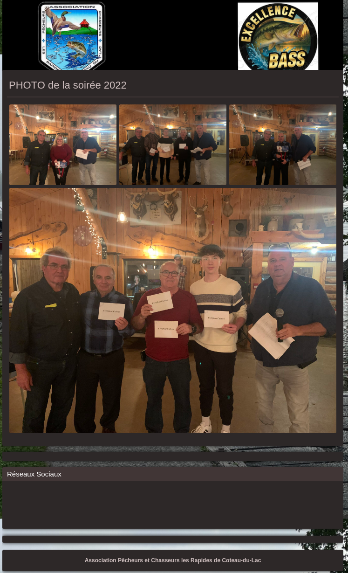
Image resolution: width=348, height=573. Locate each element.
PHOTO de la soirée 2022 (68, 85)
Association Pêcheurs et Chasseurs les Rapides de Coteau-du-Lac (173, 560)
